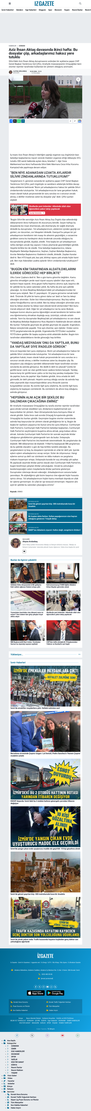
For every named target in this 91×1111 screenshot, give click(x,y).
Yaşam (67, 10)
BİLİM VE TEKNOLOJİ (18, 1021)
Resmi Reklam (15, 1070)
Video (8, 1078)
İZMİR (11, 1049)
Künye (20, 1018)
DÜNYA (43, 1021)
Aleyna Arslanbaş (30, 541)
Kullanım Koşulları (48, 1018)
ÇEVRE (37, 1021)
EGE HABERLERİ (16, 1051)
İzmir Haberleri (8, 10)
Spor (50, 10)
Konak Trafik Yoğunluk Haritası (58, 1002)
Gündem (19, 10)
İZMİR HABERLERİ (73, 1021)
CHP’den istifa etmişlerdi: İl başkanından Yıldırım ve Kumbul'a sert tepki (61, 643)
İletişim (8, 1089)
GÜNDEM (22, 46)
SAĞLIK (43, 1023)
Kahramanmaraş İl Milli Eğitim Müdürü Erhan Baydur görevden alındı (61, 586)
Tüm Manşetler (53, 1006)
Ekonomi (58, 10)
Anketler (9, 1084)
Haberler (12, 46)
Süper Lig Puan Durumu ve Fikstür (23, 1100)
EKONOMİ (62, 1021)
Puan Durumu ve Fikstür (20, 1006)
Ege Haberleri (30, 10)
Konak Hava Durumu (19, 1002)
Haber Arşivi (52, 1010)
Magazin (42, 10)
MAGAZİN (35, 1023)
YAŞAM (54, 1023)
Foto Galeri (10, 1075)
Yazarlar (9, 1081)
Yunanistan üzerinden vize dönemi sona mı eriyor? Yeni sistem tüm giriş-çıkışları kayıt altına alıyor (27, 614)
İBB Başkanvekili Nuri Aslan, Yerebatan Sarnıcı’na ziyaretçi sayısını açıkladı (25, 643)
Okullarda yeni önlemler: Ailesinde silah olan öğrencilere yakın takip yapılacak (63, 613)
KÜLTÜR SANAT (24, 1023)
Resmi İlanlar (77, 10)
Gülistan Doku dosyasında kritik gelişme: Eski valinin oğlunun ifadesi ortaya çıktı (26, 586)
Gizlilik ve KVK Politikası (65, 1018)
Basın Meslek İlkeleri (33, 1018)
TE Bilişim (51, 1029)
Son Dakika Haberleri (19, 1010)
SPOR (49, 1023)
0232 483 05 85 (47, 974)
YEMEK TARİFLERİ (65, 1023)
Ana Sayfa (9, 1040)
